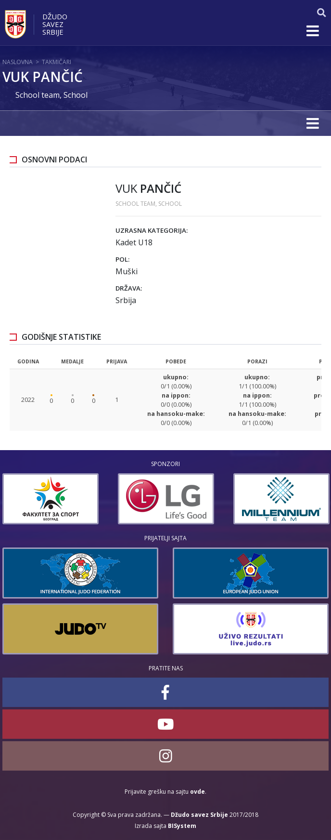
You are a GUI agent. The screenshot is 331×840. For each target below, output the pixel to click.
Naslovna (17, 62)
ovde (197, 791)
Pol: (122, 259)
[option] (82, 498)
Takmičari (56, 62)
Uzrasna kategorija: (151, 230)
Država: (128, 288)
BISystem (182, 826)
